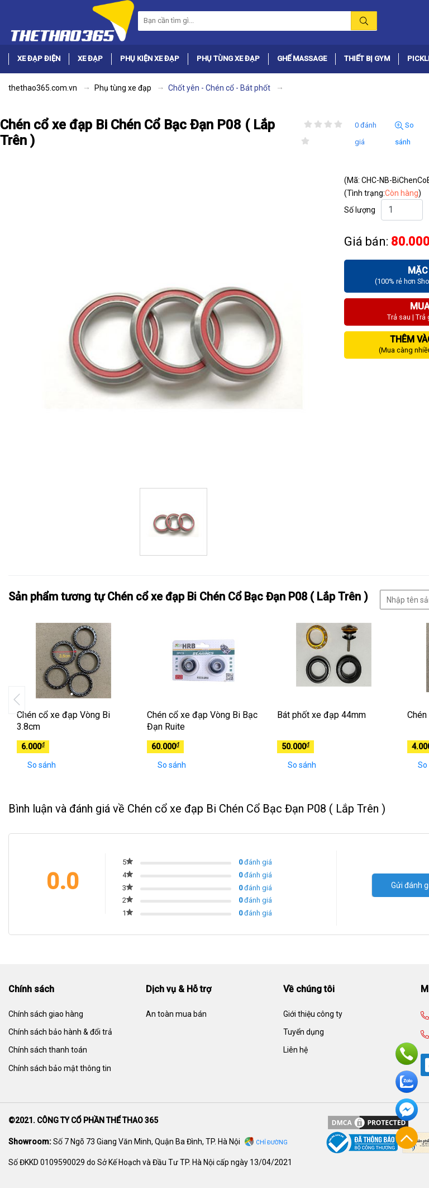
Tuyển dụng (303, 1031)
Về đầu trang (406, 1137)
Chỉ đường (272, 1142)
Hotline (406, 1054)
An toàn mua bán (176, 1013)
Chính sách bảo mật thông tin (59, 1068)
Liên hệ (295, 1049)
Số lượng (359, 209)
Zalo (406, 1081)
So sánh (404, 133)
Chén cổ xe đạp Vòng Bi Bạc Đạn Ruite (202, 721)
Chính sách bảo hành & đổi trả (60, 1031)
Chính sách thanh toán (47, 1049)
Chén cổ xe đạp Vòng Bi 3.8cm (63, 721)
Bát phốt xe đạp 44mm (321, 715)
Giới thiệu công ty (312, 1013)
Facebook (406, 1109)
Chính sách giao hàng (45, 1013)
